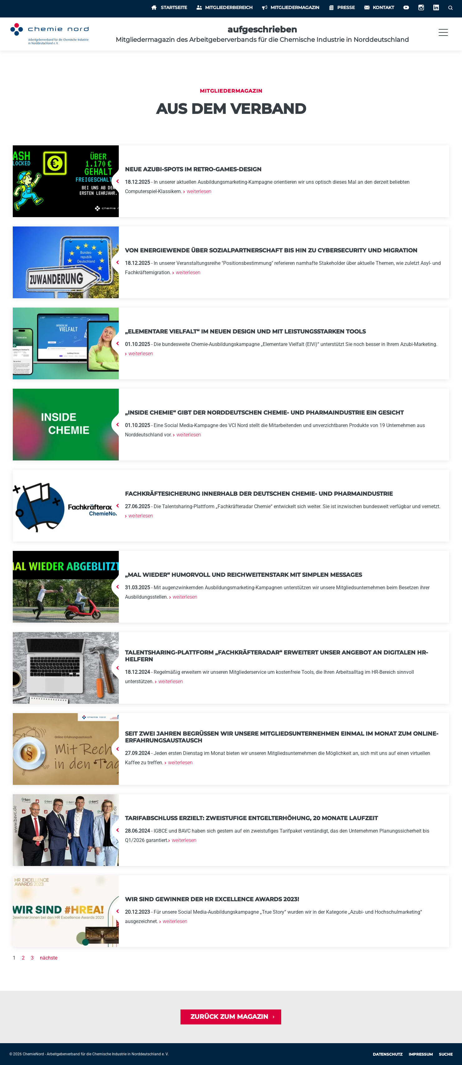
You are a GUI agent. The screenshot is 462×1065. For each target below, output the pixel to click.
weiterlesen (198, 191)
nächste (48, 958)
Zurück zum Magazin (229, 1017)
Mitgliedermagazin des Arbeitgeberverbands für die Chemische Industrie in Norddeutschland (262, 39)
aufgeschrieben (262, 29)
